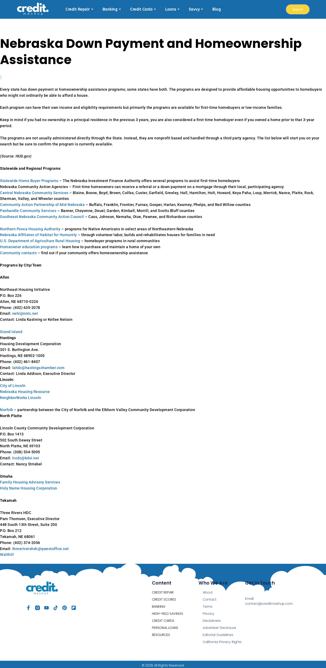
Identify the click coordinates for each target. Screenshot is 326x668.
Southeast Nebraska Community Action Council (42, 214)
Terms (207, 604)
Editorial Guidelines (218, 632)
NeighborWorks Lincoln (20, 395)
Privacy (208, 611)
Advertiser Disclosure (219, 625)
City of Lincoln (13, 383)
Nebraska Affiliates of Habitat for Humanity (38, 233)
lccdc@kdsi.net (25, 456)
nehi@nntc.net (25, 311)
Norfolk (6, 407)
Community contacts (18, 251)
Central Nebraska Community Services (34, 190)
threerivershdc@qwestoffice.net (40, 546)
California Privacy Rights (222, 639)
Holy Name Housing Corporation (28, 486)
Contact (209, 597)
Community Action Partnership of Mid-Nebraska (42, 202)
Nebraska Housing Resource (25, 389)
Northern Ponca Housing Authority (30, 227)
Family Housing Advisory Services (30, 480)
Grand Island (11, 329)
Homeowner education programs (29, 245)
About (208, 590)
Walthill (7, 552)
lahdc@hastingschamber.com (38, 365)
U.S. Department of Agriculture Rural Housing (40, 239)
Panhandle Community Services (28, 208)
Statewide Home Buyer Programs (29, 178)
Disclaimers (212, 618)
